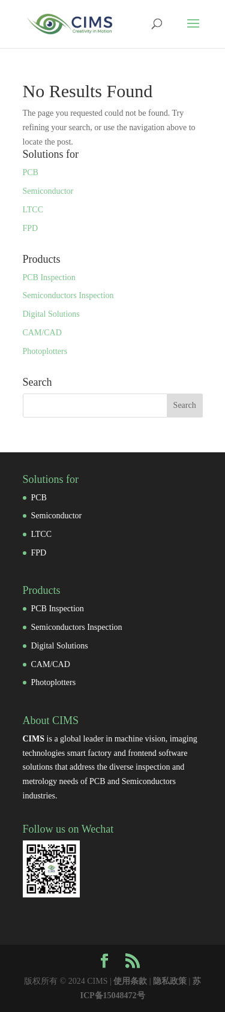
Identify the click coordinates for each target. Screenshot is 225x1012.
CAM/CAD (42, 332)
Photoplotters (45, 351)
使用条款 (130, 981)
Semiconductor (48, 191)
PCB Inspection (49, 277)
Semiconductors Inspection (68, 295)
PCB (30, 172)
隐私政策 (170, 981)
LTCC (33, 209)
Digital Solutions (51, 314)
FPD (30, 228)
